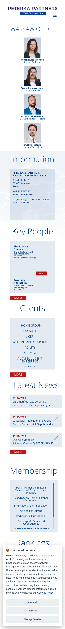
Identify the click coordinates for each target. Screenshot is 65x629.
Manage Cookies (32, 619)
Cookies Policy (45, 592)
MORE (42, 273)
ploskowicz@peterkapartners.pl (25, 257)
